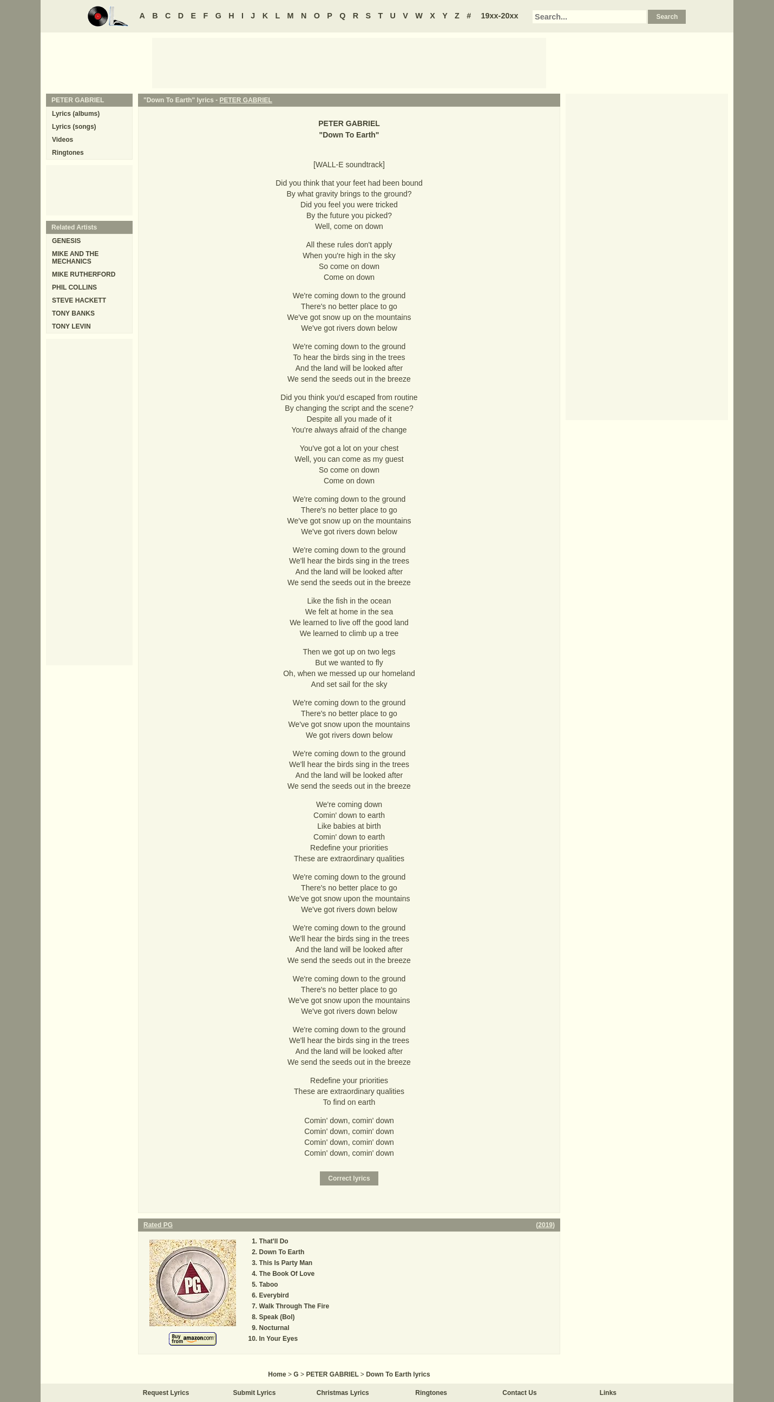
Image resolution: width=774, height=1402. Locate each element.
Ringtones (68, 152)
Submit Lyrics (254, 1393)
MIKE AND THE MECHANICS (75, 257)
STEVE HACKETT (79, 300)
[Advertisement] (349, 62)
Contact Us (519, 1393)
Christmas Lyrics (343, 1393)
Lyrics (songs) (74, 126)
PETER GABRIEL (246, 100)
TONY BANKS (73, 313)
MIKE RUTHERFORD (83, 274)
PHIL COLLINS (74, 287)
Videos (62, 139)
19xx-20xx (500, 15)
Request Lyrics (166, 1393)
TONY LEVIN (71, 326)
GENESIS (66, 241)
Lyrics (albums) (76, 113)
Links (608, 1393)
